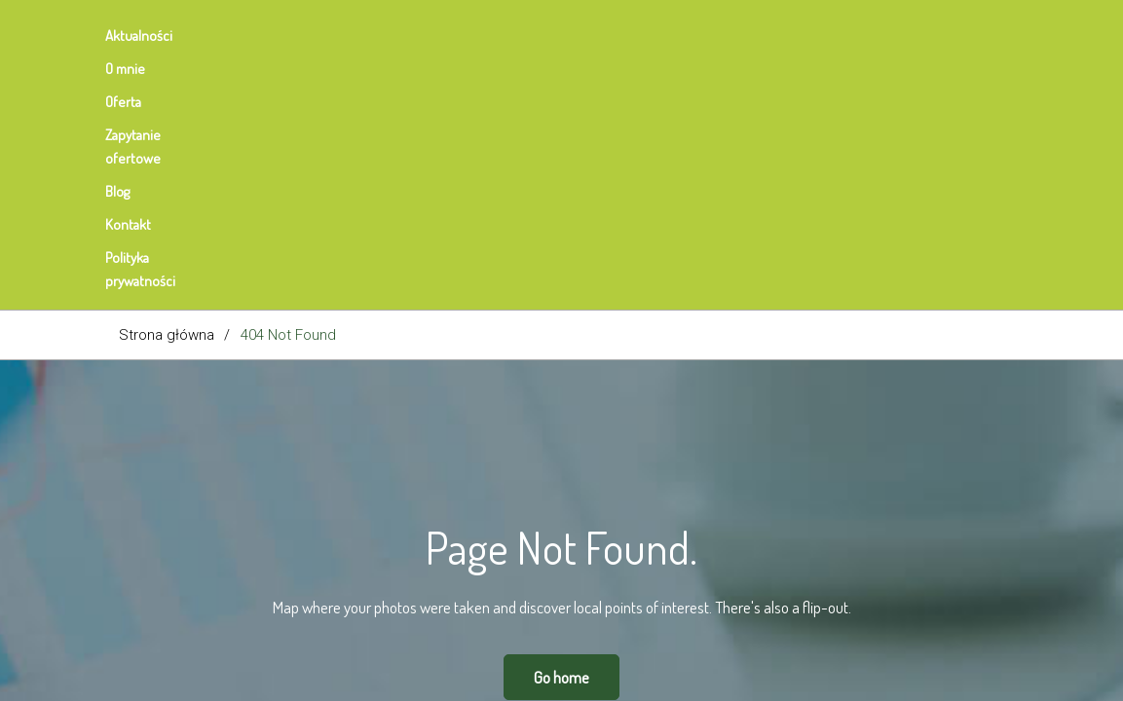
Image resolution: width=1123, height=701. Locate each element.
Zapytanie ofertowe (442, 35)
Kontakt (628, 35)
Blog (552, 35)
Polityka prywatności (750, 35)
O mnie (247, 35)
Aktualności (152, 35)
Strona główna (166, 89)
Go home (561, 432)
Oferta (326, 35)
